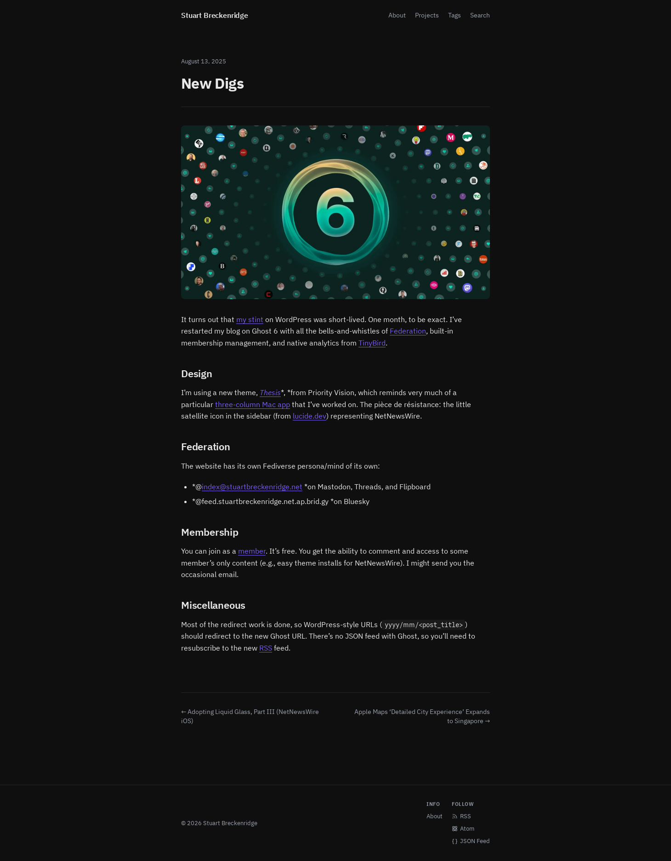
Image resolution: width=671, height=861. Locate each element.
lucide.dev (309, 415)
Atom (463, 829)
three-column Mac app (252, 404)
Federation (408, 330)
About (397, 15)
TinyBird (372, 342)
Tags (454, 15)
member (252, 550)
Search (480, 15)
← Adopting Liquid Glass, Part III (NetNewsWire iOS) (250, 716)
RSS (265, 647)
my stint (249, 319)
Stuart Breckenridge (214, 15)
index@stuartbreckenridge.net (252, 486)
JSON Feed (471, 841)
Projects (427, 15)
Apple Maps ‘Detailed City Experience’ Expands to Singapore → (422, 716)
